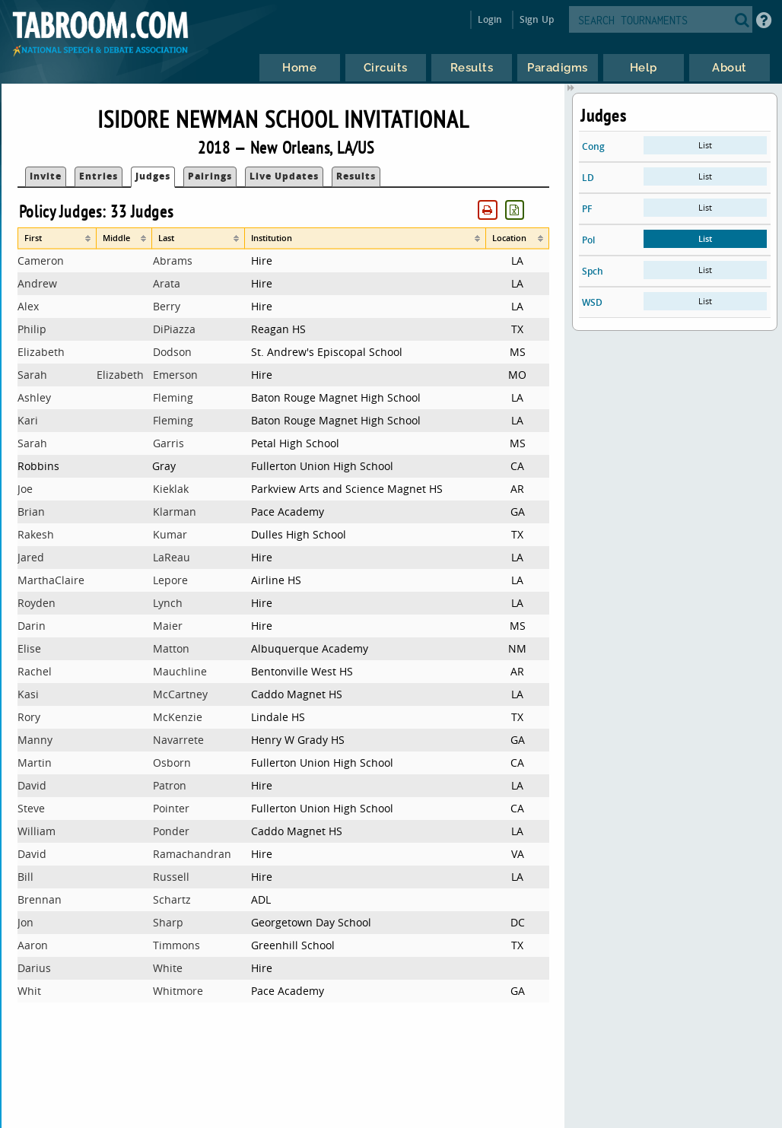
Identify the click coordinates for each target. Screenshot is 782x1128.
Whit (29, 990)
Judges (152, 176)
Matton (171, 648)
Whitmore (178, 990)
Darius (34, 968)
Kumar (170, 534)
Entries (98, 176)
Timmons (176, 945)
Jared (30, 557)
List (705, 145)
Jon (25, 922)
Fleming (173, 397)
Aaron (32, 945)
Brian (31, 511)
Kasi (28, 694)
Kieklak (171, 488)
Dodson (172, 352)
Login (490, 19)
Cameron (40, 260)
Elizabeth (41, 352)
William (36, 831)
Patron (169, 785)
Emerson (175, 374)
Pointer (171, 808)
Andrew (37, 283)
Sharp (168, 922)
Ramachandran (192, 854)
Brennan (39, 899)
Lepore (170, 580)
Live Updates (284, 176)
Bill (25, 876)
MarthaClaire (50, 580)
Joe (25, 488)
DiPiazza (174, 329)
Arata (166, 283)
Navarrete (178, 739)
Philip (31, 329)
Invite (46, 176)
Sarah (32, 374)
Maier (168, 625)
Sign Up (537, 19)
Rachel (34, 671)
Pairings (210, 176)
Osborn (172, 762)
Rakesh (35, 534)
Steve (31, 808)
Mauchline (180, 671)
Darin (31, 625)
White (168, 968)
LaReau (171, 557)
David (31, 785)
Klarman (174, 511)
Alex (28, 306)
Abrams (172, 260)
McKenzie (177, 717)
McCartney (180, 694)
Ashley (34, 397)
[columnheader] (57, 238)
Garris (168, 443)
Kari (27, 420)
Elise (29, 648)
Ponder (171, 831)
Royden (36, 603)
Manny (34, 739)
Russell (171, 876)
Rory (28, 717)
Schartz (172, 899)
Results (356, 176)
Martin (34, 762)
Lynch (168, 603)
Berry (166, 306)
